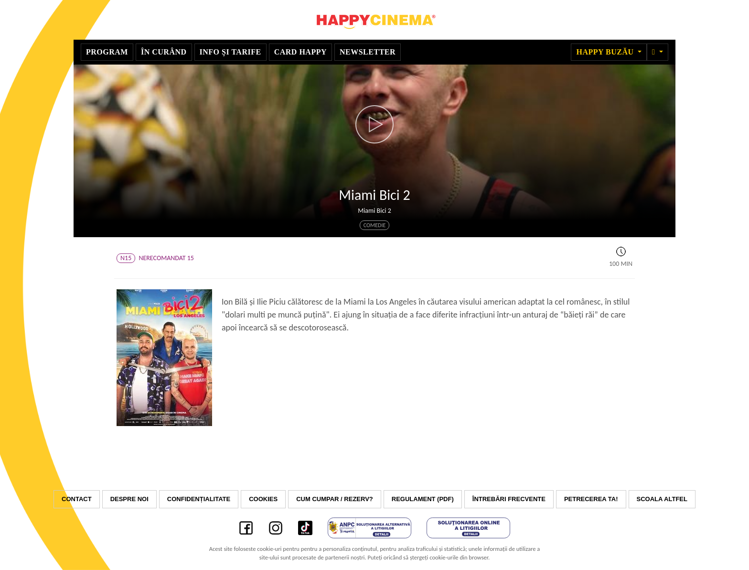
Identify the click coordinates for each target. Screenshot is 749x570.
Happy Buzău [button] (606, 52)
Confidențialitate (198, 499)
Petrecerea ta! (591, 499)
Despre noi (129, 499)
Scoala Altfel (662, 499)
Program (107, 52)
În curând (164, 52)
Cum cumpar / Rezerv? (334, 499)
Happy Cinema (374, 20)
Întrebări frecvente (509, 499)
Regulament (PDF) (423, 499)
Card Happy (300, 52)
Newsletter (368, 52)
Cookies (263, 499)
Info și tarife (230, 52)
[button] (657, 52)
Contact (77, 499)
